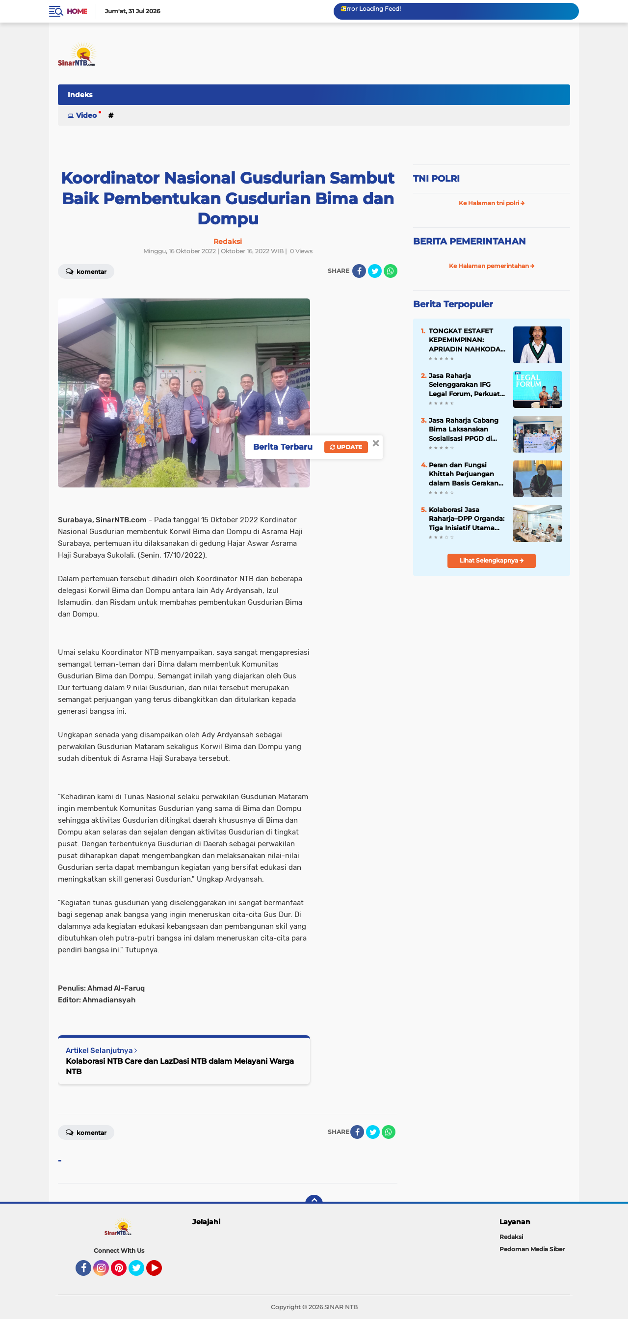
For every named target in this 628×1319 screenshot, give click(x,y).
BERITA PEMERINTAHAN (469, 241)
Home (77, 11)
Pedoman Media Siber (532, 1249)
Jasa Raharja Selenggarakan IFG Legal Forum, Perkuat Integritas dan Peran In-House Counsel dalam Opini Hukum (464, 385)
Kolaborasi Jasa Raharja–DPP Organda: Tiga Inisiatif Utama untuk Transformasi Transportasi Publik (466, 519)
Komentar (86, 271)
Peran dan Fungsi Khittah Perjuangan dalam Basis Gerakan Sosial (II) (463, 474)
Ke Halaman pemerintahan (492, 265)
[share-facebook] (359, 271)
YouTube (161, 1272)
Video (86, 115)
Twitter (141, 1272)
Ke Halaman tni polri (492, 203)
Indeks (80, 94)
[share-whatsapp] (390, 271)
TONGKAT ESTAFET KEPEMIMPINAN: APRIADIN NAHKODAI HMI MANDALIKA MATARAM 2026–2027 (465, 340)
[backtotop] (314, 1203)
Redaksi (511, 1236)
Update (346, 447)
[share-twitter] (375, 271)
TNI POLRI (436, 178)
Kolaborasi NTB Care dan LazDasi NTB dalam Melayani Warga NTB (180, 1066)
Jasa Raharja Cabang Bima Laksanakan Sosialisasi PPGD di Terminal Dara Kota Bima (463, 429)
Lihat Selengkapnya (492, 560)
